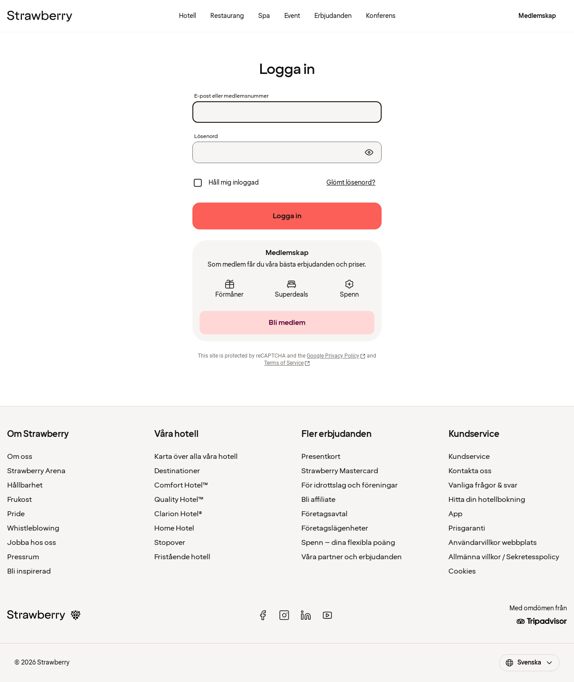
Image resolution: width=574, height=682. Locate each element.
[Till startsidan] (39, 16)
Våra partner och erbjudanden (351, 557)
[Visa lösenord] (369, 152)
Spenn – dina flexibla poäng (348, 543)
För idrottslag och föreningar (349, 485)
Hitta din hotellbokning (486, 500)
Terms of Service (287, 363)
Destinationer (177, 471)
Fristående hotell (182, 557)
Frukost (19, 500)
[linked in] (305, 615)
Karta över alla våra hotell (196, 457)
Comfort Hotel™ (181, 485)
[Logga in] (287, 216)
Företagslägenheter (334, 528)
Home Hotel (174, 528)
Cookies (462, 571)
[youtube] (327, 615)
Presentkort (320, 457)
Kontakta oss (469, 471)
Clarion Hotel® (178, 514)
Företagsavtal (324, 514)
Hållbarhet (25, 485)
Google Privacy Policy (336, 356)
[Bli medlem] (287, 322)
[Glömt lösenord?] (351, 183)
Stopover (169, 543)
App (455, 514)
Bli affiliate (318, 500)
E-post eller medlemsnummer (231, 96)
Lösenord (206, 137)
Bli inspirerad (29, 571)
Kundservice (469, 457)
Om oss (19, 457)
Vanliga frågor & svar (482, 485)
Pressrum (23, 557)
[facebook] (262, 615)
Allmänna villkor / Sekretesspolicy (503, 557)
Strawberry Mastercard (339, 471)
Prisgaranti (466, 528)
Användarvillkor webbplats (492, 543)
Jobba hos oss (31, 543)
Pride (16, 514)
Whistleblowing (33, 528)
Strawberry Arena (36, 471)
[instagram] (284, 615)
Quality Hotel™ (179, 500)
